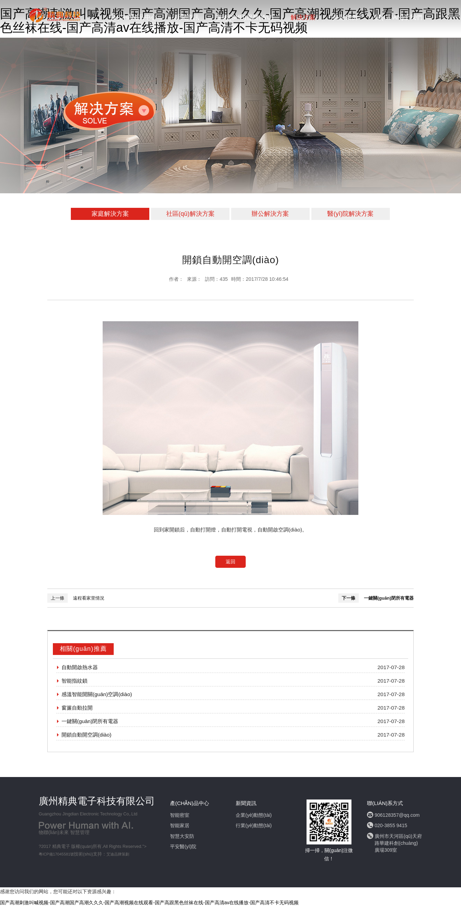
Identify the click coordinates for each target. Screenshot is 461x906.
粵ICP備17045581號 (56, 854)
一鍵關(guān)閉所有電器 (389, 598)
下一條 (348, 598)
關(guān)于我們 (398, 17)
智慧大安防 (182, 836)
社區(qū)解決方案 (190, 213)
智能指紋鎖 (74, 681)
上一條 (57, 598)
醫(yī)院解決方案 (350, 213)
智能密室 (179, 815)
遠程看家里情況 (88, 598)
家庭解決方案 (110, 213)
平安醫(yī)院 (183, 846)
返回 (230, 561)
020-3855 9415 (391, 825)
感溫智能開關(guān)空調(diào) (97, 694)
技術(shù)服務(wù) (244, 17)
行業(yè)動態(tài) (254, 825)
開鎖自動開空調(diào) (86, 735)
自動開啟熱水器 (80, 667)
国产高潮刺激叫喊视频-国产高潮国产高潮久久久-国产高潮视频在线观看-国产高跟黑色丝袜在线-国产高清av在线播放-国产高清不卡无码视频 (149, 902)
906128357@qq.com (397, 815)
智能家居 (179, 825)
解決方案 (303, 17)
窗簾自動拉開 (77, 708)
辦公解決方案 (270, 213)
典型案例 (345, 17)
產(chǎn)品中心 (134, 17)
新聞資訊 (186, 17)
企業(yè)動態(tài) (254, 815)
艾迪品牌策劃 (117, 854)
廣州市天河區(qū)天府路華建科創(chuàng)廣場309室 (398, 843)
